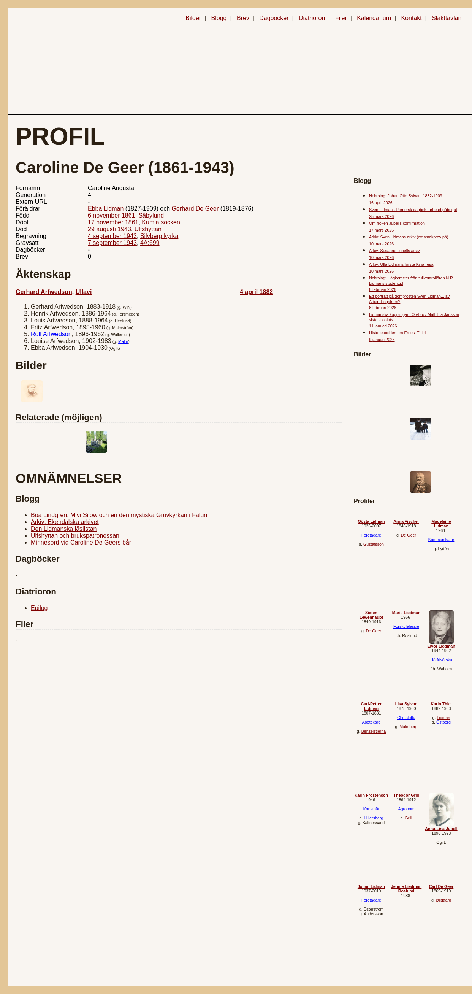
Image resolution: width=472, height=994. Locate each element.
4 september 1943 (112, 236)
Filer (341, 18)
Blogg (219, 18)
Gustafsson (373, 544)
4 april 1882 (256, 292)
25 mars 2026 (381, 216)
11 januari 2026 (383, 326)
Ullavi (84, 292)
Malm (123, 341)
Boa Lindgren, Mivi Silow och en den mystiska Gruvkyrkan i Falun (119, 515)
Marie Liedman (406, 612)
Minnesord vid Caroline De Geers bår (81, 542)
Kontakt (411, 18)
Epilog (39, 608)
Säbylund (151, 215)
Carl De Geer (441, 886)
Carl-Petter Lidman (371, 706)
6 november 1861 (111, 215)
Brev (243, 18)
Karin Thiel (441, 704)
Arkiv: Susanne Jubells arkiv (394, 250)
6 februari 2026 (382, 289)
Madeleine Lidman (441, 523)
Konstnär (371, 809)
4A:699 (150, 243)
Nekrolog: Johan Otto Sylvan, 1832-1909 (405, 196)
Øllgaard (443, 900)
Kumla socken (161, 222)
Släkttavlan (446, 18)
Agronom (406, 809)
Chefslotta (406, 717)
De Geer (408, 535)
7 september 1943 (112, 243)
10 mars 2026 (381, 243)
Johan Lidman (371, 886)
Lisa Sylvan (406, 704)
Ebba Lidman (106, 208)
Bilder (193, 18)
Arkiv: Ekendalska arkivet (65, 522)
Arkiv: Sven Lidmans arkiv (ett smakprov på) (408, 237)
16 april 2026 (381, 202)
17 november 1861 (113, 222)
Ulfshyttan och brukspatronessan (75, 535)
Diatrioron (312, 18)
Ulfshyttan (148, 229)
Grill (408, 818)
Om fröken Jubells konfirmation (397, 223)
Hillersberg (373, 818)
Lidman (443, 717)
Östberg (443, 722)
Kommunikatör (441, 539)
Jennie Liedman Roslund (406, 888)
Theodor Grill (406, 795)
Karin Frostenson (371, 795)
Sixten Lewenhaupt (371, 614)
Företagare (371, 535)
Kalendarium (374, 18)
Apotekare (371, 722)
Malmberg (408, 726)
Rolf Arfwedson (51, 334)
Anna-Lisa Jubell (441, 828)
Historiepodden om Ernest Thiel (397, 332)
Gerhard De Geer (195, 208)
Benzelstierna (373, 731)
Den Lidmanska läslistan (64, 529)
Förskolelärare (406, 626)
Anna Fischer (406, 521)
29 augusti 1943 (109, 229)
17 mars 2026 (381, 230)
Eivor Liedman (441, 646)
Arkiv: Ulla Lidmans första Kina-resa (401, 264)
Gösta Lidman (371, 521)
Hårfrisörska (441, 659)
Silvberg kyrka (159, 236)
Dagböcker (273, 18)
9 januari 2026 (382, 339)
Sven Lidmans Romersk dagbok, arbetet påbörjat (413, 209)
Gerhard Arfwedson (44, 292)
